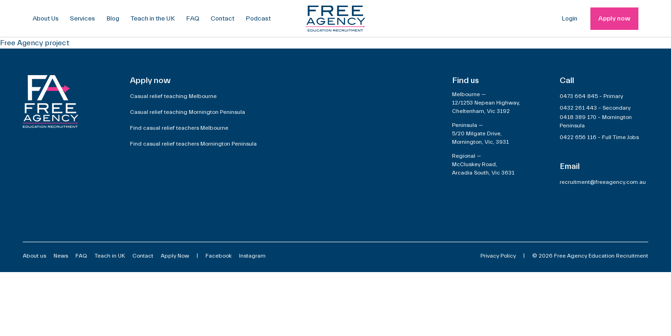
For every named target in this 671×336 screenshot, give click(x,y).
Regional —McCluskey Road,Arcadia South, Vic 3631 (483, 164)
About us (34, 255)
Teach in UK (110, 255)
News (61, 255)
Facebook (218, 255)
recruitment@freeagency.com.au (603, 182)
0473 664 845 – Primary (591, 96)
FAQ (192, 18)
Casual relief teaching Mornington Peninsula (187, 112)
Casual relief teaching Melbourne (173, 96)
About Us (46, 18)
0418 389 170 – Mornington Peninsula (596, 121)
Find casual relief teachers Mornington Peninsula (193, 143)
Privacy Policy (498, 255)
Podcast (258, 18)
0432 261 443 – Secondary (595, 108)
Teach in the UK (152, 18)
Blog (112, 18)
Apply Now (175, 255)
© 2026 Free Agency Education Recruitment (590, 255)
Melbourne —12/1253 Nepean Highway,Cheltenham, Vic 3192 (486, 102)
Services (82, 18)
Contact (222, 18)
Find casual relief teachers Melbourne (179, 128)
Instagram (252, 255)
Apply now (614, 18)
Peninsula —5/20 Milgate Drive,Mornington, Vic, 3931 (480, 133)
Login (569, 18)
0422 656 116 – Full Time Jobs (599, 137)
